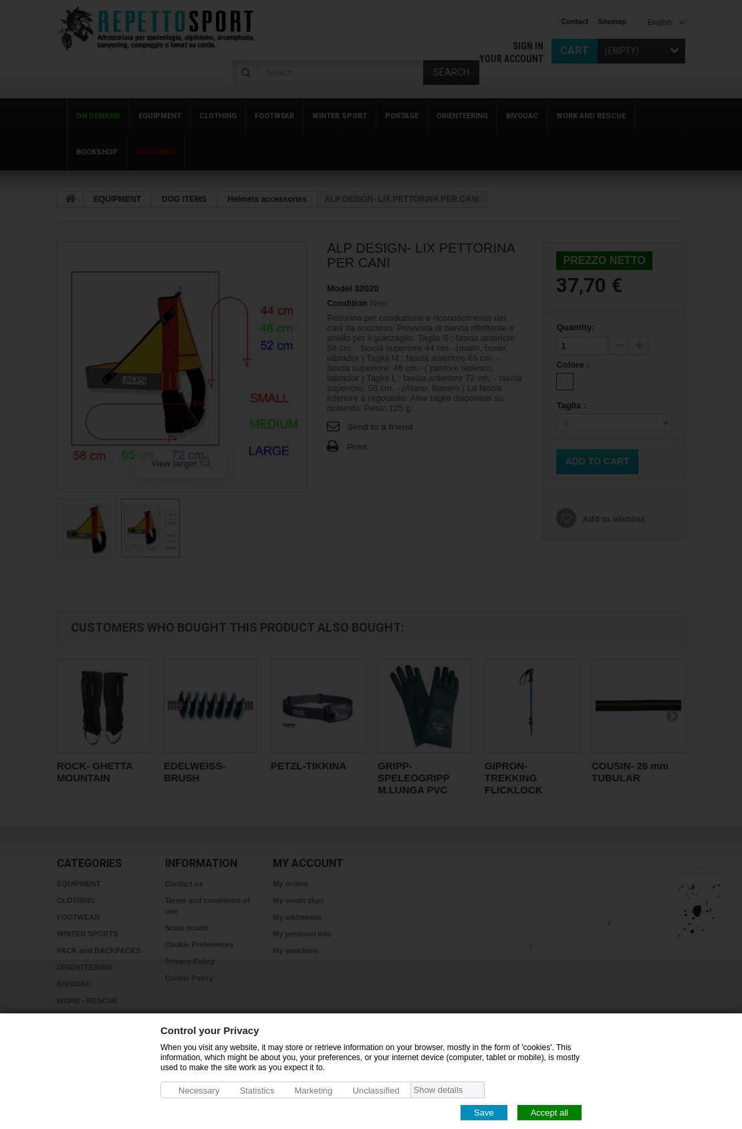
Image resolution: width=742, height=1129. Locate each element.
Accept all (549, 1112)
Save (484, 1112)
